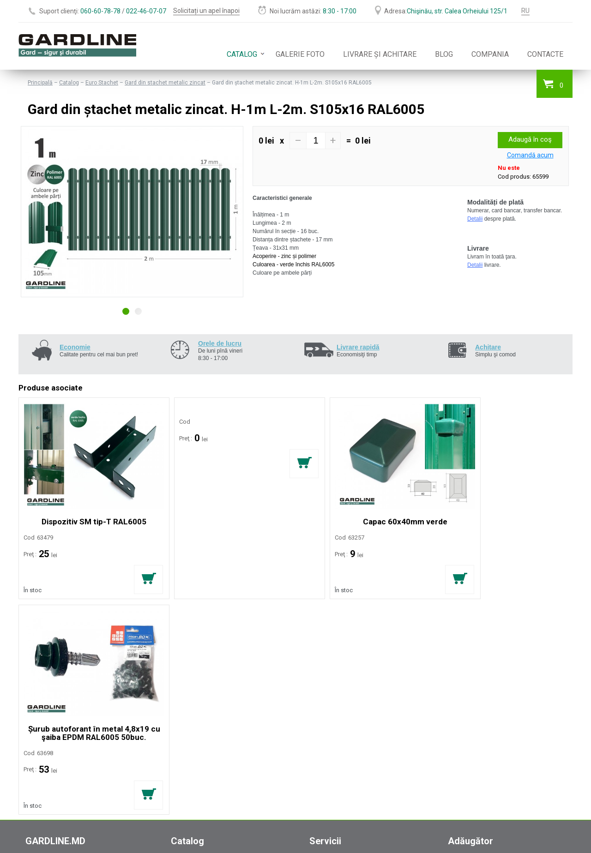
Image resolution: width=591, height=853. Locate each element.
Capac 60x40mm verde (365, 509)
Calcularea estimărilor (341, 640)
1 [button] (125, 311)
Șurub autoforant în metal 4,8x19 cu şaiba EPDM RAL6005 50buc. (504, 513)
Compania (490, 54)
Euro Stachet (101, 82)
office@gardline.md (52, 755)
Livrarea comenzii (335, 650)
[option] (132, 211)
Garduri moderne (195, 640)
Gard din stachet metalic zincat (165, 82)
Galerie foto (300, 54)
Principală (40, 82)
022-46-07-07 (146, 11)
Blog (444, 54)
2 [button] (138, 311)
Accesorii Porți (192, 688)
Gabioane (185, 669)
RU (525, 10)
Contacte (545, 54)
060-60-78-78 (100, 11)
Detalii (474, 219)
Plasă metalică (192, 659)
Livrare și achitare (379, 54)
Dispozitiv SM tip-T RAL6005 (86, 509)
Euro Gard (185, 650)
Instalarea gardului (336, 659)
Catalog (242, 54)
